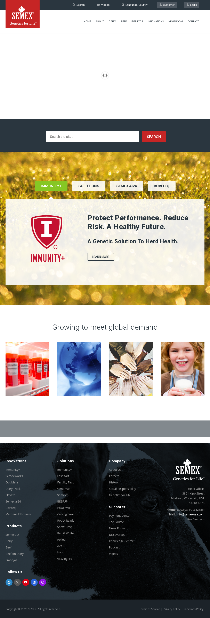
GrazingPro (64, 559)
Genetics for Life (120, 495)
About (100, 21)
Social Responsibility (122, 489)
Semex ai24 (13, 501)
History (114, 482)
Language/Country (134, 4)
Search (79, 4)
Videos (103, 4)
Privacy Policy (171, 609)
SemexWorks (14, 476)
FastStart (63, 476)
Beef (124, 21)
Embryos (137, 21)
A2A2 (60, 546)
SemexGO (12, 535)
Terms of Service (149, 609)
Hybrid (61, 552)
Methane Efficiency (18, 514)
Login (192, 4)
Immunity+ (13, 470)
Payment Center (119, 515)
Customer (167, 4)
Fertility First (65, 482)
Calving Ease (65, 514)
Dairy (112, 21)
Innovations (156, 21)
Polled (61, 539)
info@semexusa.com (190, 514)
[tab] (89, 191)
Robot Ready (65, 520)
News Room (117, 528)
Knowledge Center (121, 541)
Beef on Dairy (15, 554)
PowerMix (64, 508)
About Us (115, 470)
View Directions (195, 519)
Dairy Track (13, 489)
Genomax (63, 489)
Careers (114, 476)
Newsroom (176, 21)
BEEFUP (62, 501)
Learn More (101, 256)
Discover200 (117, 535)
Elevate (10, 495)
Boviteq (11, 508)
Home (87, 21)
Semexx (62, 495)
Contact (193, 21)
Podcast (114, 547)
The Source (116, 522)
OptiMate (12, 482)
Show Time (64, 527)
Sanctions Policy (193, 609)
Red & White (65, 533)
